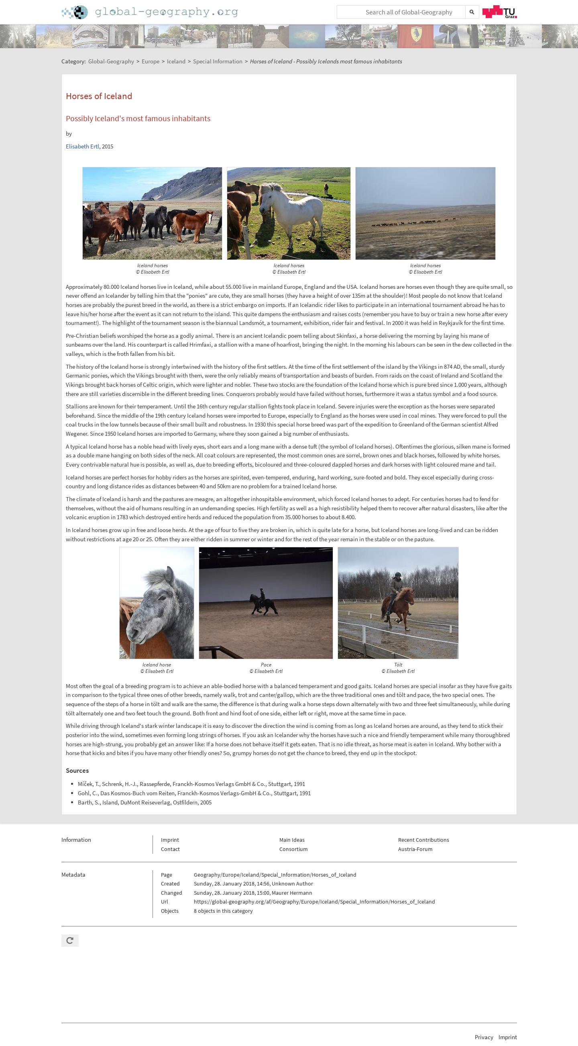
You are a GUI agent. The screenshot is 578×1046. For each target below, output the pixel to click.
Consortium (293, 849)
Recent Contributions (423, 839)
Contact (170, 849)
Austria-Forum (415, 849)
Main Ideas (292, 839)
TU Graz (499, 11)
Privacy (484, 1037)
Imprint (170, 839)
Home (150, 12)
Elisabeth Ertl (82, 146)
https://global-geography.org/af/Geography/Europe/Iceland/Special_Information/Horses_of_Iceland (314, 901)
